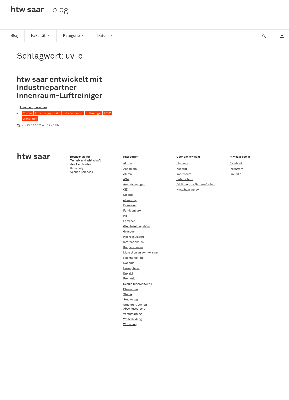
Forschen (40, 107)
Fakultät (38, 36)
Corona (27, 113)
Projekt (128, 273)
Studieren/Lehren (135, 304)
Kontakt (181, 168)
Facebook (236, 163)
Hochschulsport (133, 236)
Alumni (128, 174)
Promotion (130, 278)
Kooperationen (133, 247)
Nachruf (128, 263)
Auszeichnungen (134, 184)
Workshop (130, 324)
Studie (127, 294)
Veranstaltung (132, 314)
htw (39, 10)
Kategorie (71, 36)
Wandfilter (30, 118)
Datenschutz (184, 179)
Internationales (133, 242)
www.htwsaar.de (187, 189)
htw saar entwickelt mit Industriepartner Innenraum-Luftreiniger (59, 88)
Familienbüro (132, 210)
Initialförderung (73, 113)
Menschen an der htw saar (140, 252)
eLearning (130, 200)
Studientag (130, 299)
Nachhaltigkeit (133, 257)
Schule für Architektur (137, 284)
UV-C (107, 113)
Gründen (129, 231)
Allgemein (26, 107)
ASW (126, 179)
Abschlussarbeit (134, 308)
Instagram (236, 168)
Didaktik (128, 194)
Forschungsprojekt (47, 113)
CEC (126, 189)
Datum (103, 36)
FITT (126, 215)
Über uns (182, 163)
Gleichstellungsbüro (136, 226)
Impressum (183, 174)
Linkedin (235, 174)
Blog (14, 36)
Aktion (127, 163)
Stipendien (130, 289)
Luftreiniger (93, 113)
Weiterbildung (132, 319)
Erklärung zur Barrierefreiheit (195, 184)
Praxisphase (131, 268)
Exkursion (130, 205)
